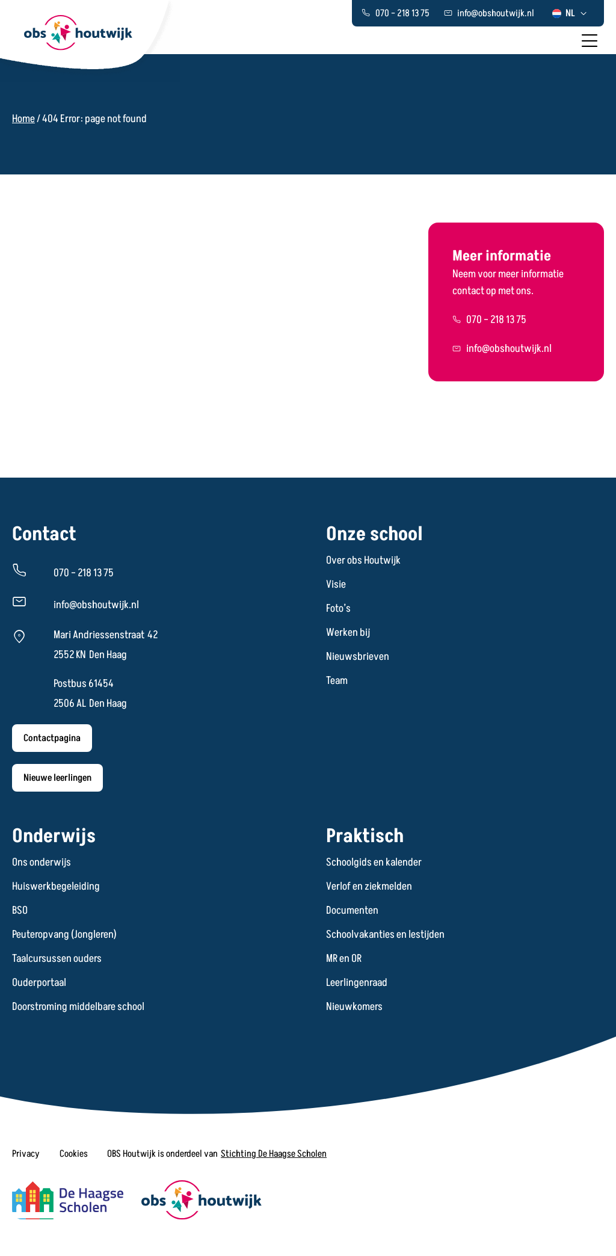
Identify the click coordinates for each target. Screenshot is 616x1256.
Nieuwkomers (354, 1007)
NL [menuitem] (570, 13)
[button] (26, 1154)
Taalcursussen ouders (57, 959)
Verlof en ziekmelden (369, 887)
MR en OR (344, 959)
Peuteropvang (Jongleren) (64, 935)
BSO (20, 911)
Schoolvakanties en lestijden (385, 935)
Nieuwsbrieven (357, 657)
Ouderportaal (39, 983)
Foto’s (338, 609)
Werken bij (348, 633)
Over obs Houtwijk (363, 561)
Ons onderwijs (41, 863)
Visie (336, 585)
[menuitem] (570, 13)
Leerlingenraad (356, 983)
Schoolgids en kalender (374, 863)
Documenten (352, 911)
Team (337, 681)
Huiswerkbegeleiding (56, 887)
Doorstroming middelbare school (78, 1007)
